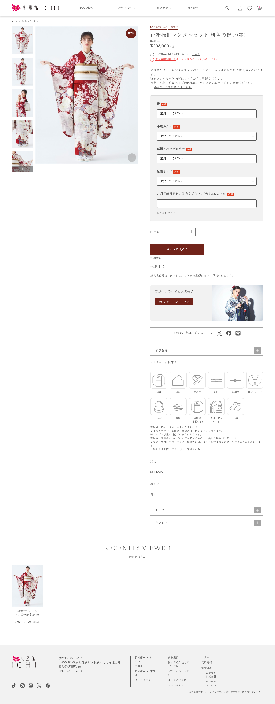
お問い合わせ (176, 685)
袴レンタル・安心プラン (173, 302)
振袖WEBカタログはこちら (173, 87)
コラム (205, 657)
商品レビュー (208, 523)
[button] (22, 169)
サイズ (208, 510)
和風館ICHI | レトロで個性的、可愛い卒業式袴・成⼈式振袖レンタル (227, 692)
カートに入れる (177, 249)
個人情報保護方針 (165, 59)
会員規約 (173, 657)
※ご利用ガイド (166, 213)
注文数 (154, 232)
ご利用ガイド (143, 666)
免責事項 (206, 668)
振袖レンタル (30, 21)
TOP (14, 21)
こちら (196, 54)
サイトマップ (143, 680)
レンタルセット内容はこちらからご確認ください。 (188, 79)
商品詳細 (208, 350)
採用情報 (206, 662)
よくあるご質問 (177, 680)
